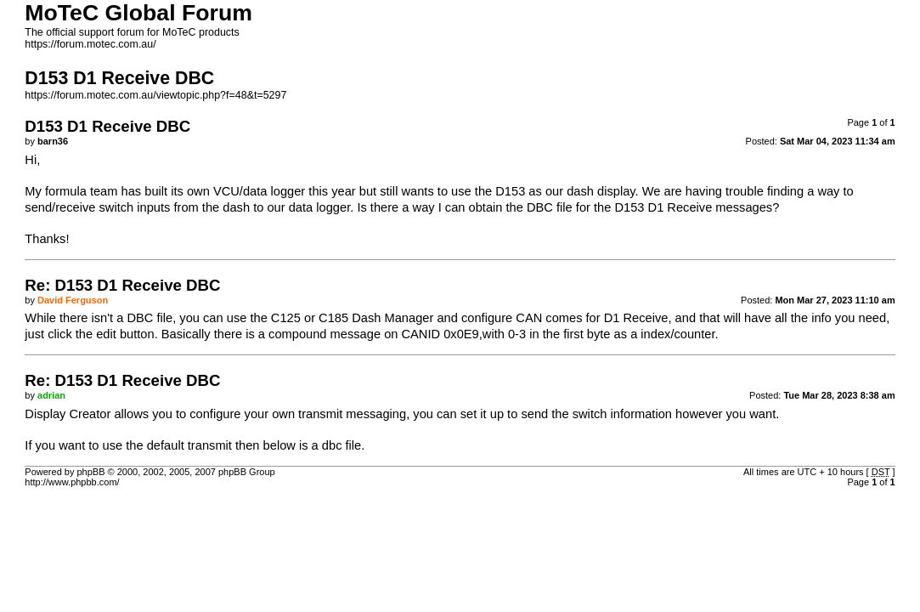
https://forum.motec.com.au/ (90, 44)
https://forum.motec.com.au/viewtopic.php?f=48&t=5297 (155, 95)
